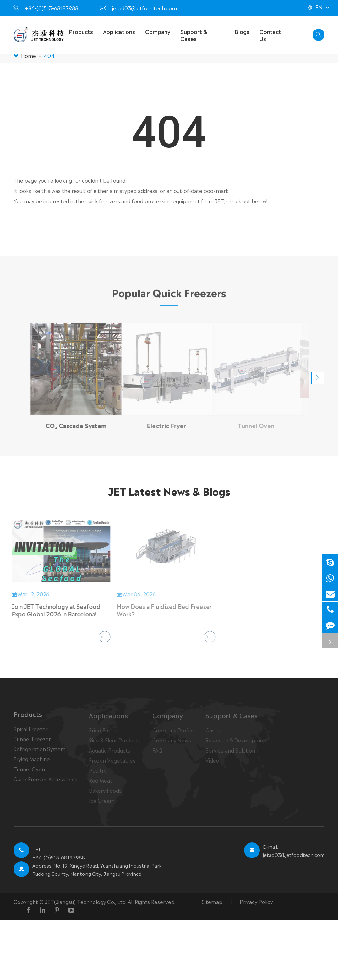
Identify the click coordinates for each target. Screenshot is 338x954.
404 (49, 55)
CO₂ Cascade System (72, 425)
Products (81, 31)
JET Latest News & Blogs (169, 490)
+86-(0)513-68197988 (51, 8)
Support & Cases (193, 34)
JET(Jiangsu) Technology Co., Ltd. (86, 901)
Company (157, 31)
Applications (119, 31)
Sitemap (212, 901)
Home (28, 55)
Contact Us (270, 34)
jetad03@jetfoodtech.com (144, 8)
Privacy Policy (256, 901)
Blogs (242, 31)
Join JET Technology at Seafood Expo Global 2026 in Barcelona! (52, 610)
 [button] (317, 377)
